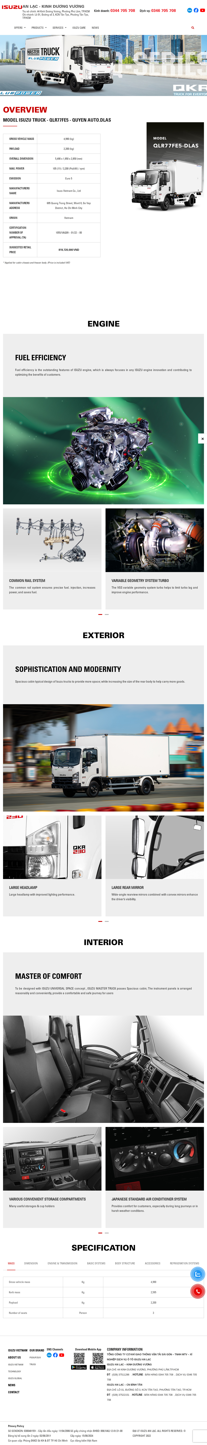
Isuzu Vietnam (17, 1350)
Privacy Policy (16, 1426)
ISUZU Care (79, 27)
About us (14, 1357)
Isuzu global (15, 1378)
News (95, 27)
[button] (100, 613)
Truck (33, 1364)
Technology (14, 1371)
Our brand (37, 1350)
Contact (13, 1392)
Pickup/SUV (35, 1357)
